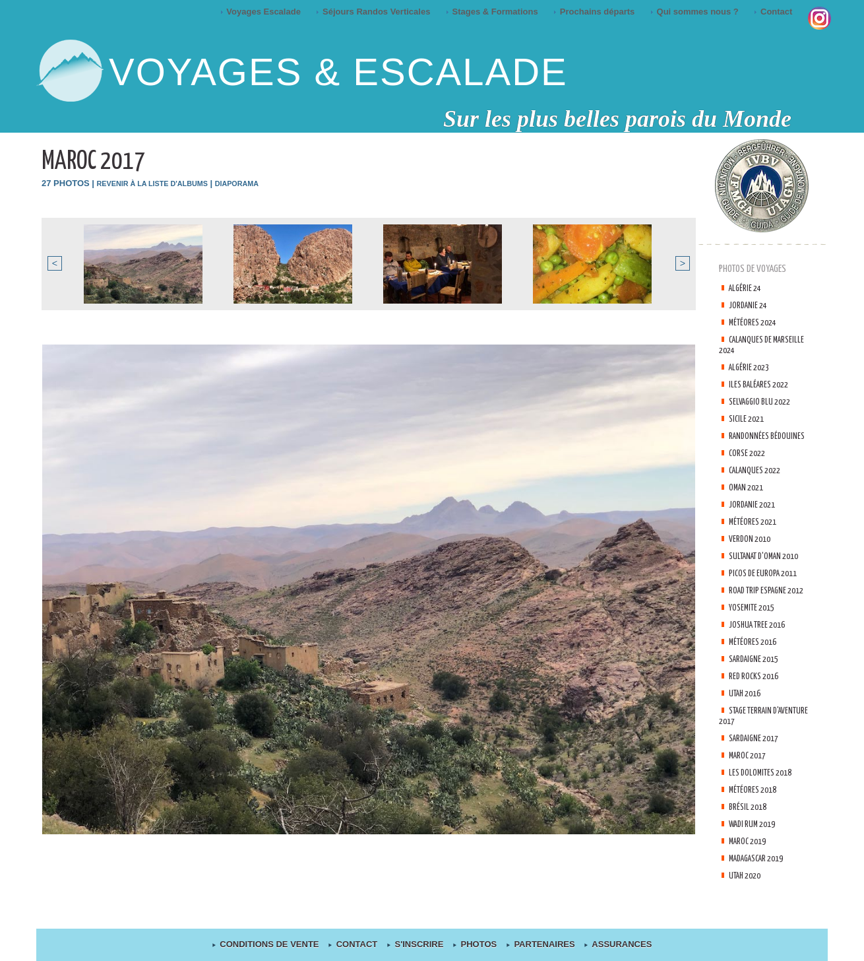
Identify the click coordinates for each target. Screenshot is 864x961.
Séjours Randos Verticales (374, 12)
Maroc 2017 (750, 776)
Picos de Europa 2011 (767, 584)
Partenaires (538, 945)
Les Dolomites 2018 (764, 794)
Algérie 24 (747, 288)
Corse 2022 (749, 453)
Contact (774, 12)
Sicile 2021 (748, 419)
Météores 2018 (755, 811)
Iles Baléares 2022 (763, 384)
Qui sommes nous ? (695, 12)
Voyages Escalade (261, 12)
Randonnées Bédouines (769, 436)
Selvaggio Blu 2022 (764, 402)
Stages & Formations (493, 12)
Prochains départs (595, 12)
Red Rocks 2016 (756, 697)
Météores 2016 (755, 663)
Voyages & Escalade (338, 71)
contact (357, 945)
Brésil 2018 (750, 828)
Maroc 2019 (750, 862)
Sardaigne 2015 (757, 680)
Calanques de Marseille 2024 (748, 345)
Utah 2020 (748, 897)
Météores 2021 (755, 522)
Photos (475, 945)
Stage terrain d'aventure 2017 (749, 737)
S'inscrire (417, 945)
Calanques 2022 (758, 470)
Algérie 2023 (751, 367)
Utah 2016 (748, 714)
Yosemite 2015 (755, 629)
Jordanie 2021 (754, 505)
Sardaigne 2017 (757, 759)
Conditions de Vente (271, 945)
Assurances (613, 945)
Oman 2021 (748, 487)
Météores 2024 (755, 322)
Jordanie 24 (750, 305)
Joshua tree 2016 (761, 646)
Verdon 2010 (752, 539)
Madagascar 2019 (762, 879)
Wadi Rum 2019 (755, 845)
